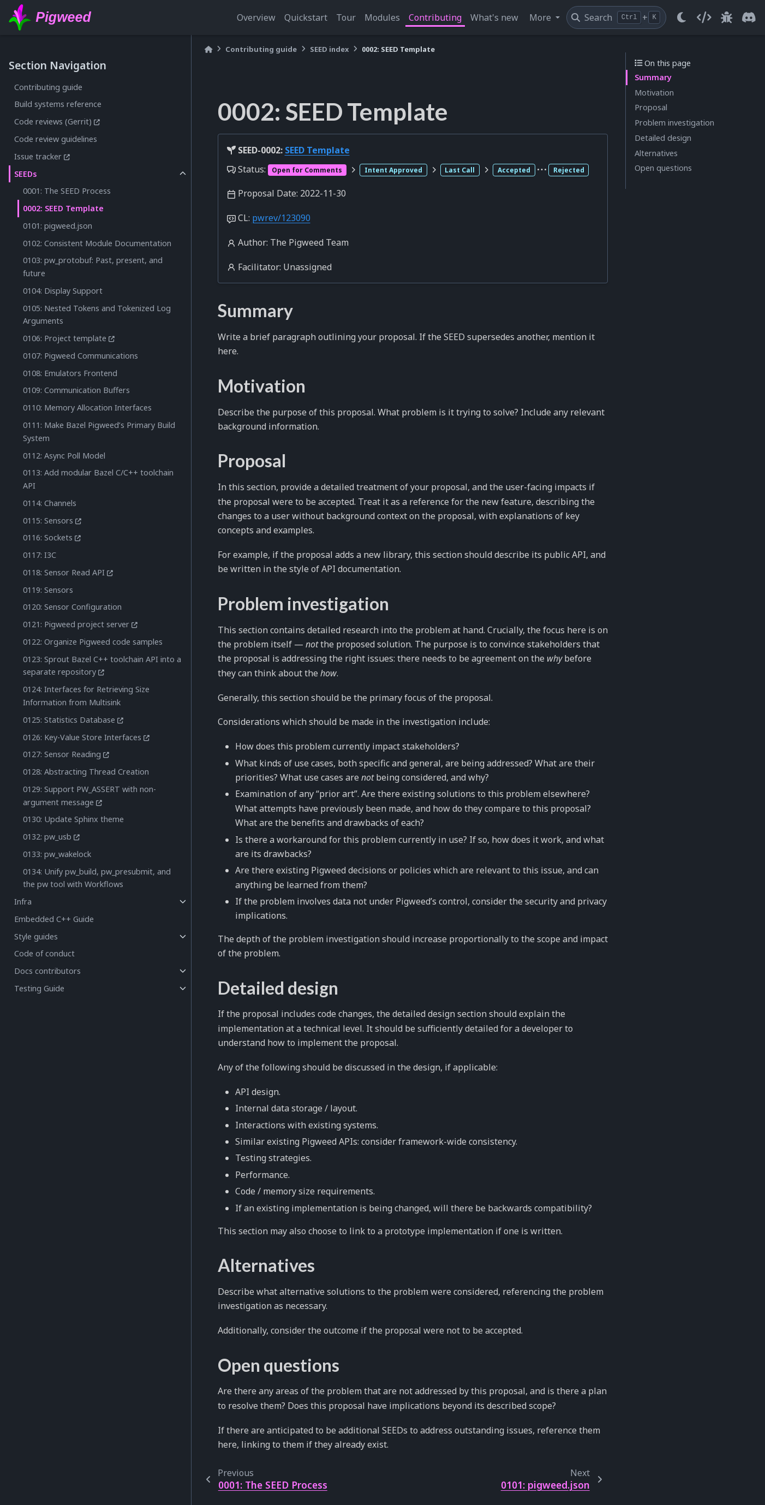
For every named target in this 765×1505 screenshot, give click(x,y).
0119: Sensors (48, 590)
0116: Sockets (48, 537)
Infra (23, 901)
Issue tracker (38, 156)
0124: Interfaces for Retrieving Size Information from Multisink (86, 695)
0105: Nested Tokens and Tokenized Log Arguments (97, 314)
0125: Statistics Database (69, 720)
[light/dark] (681, 17)
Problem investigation (674, 122)
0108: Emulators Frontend (70, 373)
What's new (494, 17)
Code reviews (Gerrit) (53, 121)
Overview (256, 17)
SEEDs (25, 174)
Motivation (654, 92)
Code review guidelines (55, 139)
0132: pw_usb (47, 836)
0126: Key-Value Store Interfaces (82, 737)
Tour (346, 17)
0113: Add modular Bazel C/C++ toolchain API (98, 479)
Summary (653, 77)
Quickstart (305, 17)
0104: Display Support (63, 290)
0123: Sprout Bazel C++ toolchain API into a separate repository (102, 665)
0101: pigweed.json (57, 226)
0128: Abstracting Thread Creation (86, 771)
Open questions (663, 168)
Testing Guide (39, 988)
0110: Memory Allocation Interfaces (87, 407)
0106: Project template (64, 338)
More (541, 17)
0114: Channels (49, 503)
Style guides (36, 936)
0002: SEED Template (63, 208)
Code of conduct (44, 953)
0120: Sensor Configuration (72, 607)
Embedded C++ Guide (54, 919)
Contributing (435, 17)
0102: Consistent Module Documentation (97, 243)
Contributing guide (48, 87)
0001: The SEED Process (67, 191)
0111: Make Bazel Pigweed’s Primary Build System (99, 431)
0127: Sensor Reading (62, 754)
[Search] (616, 17)
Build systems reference (57, 104)
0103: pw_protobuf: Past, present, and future (93, 266)
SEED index (329, 49)
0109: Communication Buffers (76, 390)
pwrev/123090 (281, 218)
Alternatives (656, 153)
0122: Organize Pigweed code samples (93, 641)
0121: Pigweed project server (76, 624)
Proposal (651, 107)
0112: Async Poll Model (64, 455)
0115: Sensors (48, 520)
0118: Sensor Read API (64, 572)
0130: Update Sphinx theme (73, 819)
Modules (382, 17)
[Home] (208, 49)
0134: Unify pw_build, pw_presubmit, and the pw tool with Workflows (97, 878)
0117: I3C (39, 555)
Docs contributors (47, 971)
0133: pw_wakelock (57, 854)
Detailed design (663, 138)
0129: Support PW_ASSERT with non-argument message (89, 795)
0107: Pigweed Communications (80, 355)
